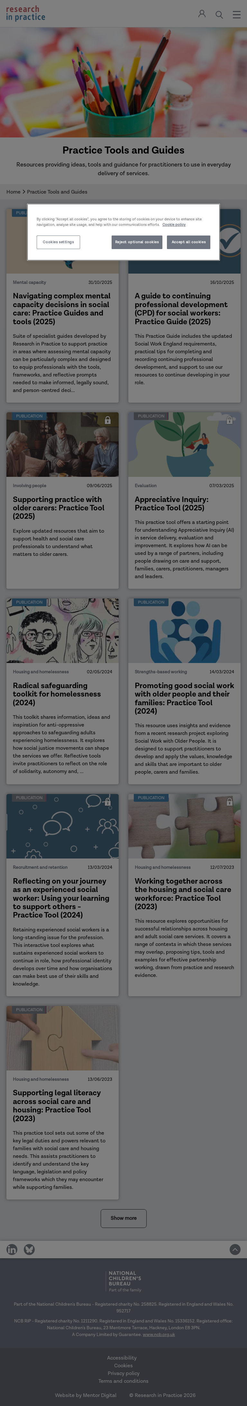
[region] (123, 232)
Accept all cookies (189, 242)
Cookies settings (58, 242)
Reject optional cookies (137, 242)
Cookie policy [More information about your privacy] (174, 224)
